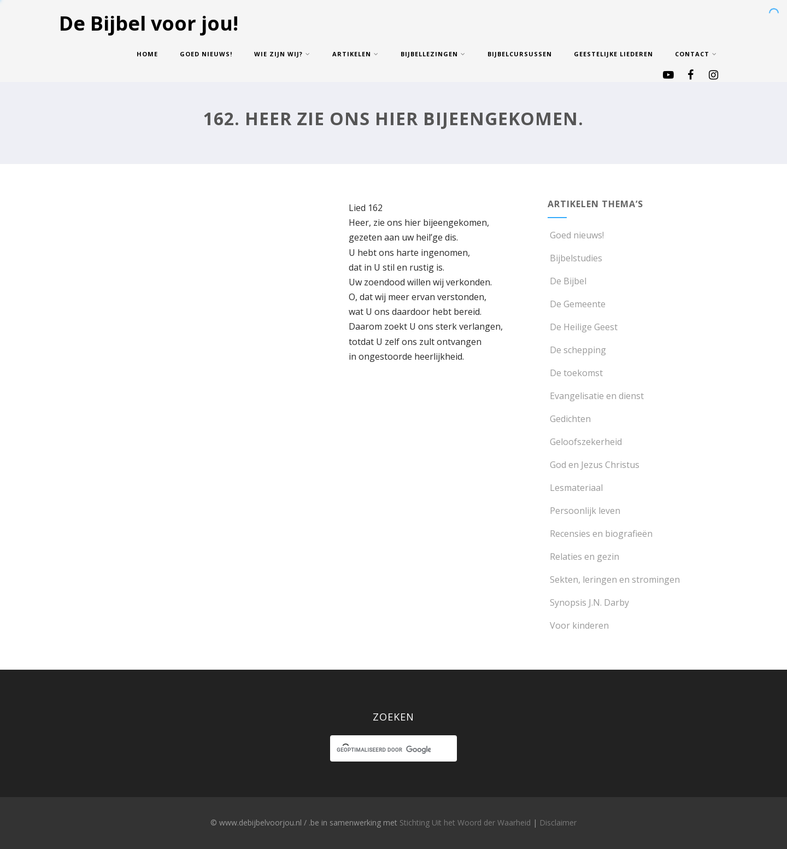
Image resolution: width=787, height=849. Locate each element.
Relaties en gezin (583, 557)
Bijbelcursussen (520, 54)
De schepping (577, 350)
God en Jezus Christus (593, 465)
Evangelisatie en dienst (596, 396)
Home (147, 54)
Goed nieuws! (206, 54)
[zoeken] (384, 750)
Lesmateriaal (575, 488)
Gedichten (569, 419)
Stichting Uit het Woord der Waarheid (465, 822)
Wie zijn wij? (282, 53)
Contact (696, 53)
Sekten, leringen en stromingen (614, 579)
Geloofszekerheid (585, 442)
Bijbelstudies (575, 258)
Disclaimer (558, 822)
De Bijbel (567, 281)
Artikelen (355, 53)
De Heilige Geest (583, 327)
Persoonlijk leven (584, 511)
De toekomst (575, 373)
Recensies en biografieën (600, 534)
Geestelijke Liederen (613, 54)
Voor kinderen (578, 625)
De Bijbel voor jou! (148, 23)
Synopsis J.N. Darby (588, 602)
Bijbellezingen (433, 53)
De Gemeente (577, 304)
